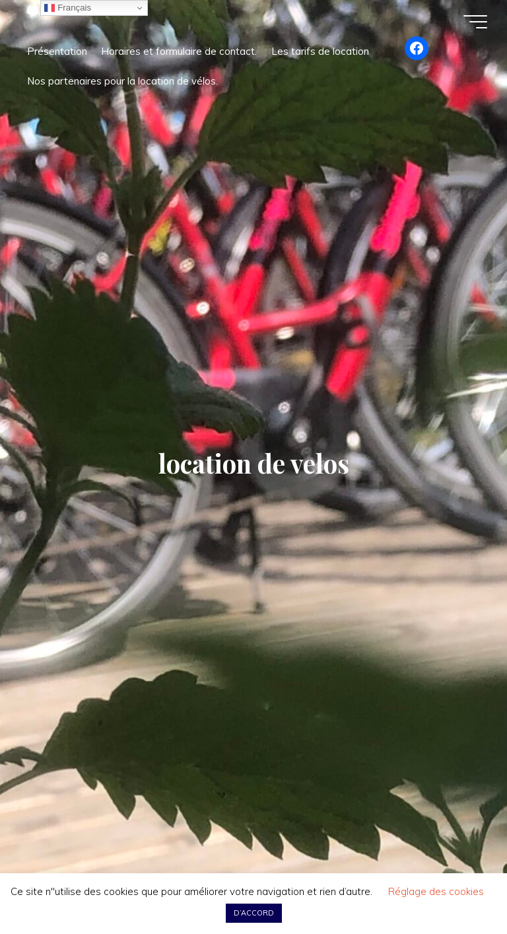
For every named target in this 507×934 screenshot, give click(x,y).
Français (67, 8)
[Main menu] (475, 21)
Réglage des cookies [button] (436, 891)
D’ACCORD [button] (254, 912)
